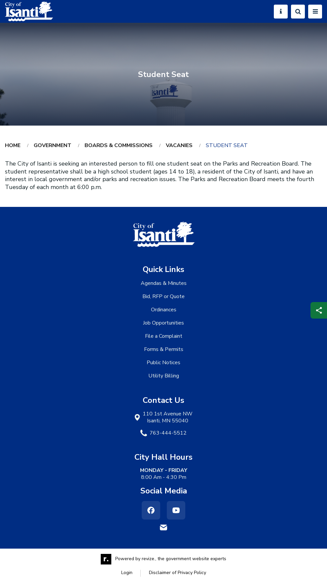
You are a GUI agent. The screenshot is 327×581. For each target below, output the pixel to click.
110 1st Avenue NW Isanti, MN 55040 (168, 417)
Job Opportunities (163, 323)
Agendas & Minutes (164, 283)
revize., (149, 559)
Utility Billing (163, 375)
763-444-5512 (168, 433)
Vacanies (179, 145)
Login (126, 573)
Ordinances (163, 309)
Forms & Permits (163, 349)
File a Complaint (163, 336)
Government (52, 145)
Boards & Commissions (119, 145)
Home (12, 145)
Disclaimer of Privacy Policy (177, 573)
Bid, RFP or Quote (163, 296)
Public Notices (163, 362)
